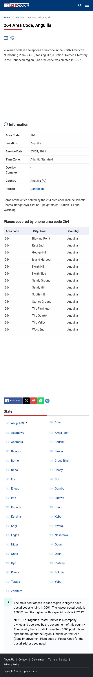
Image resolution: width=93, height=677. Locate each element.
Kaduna (16, 507)
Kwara (59, 526)
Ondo (14, 554)
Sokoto (59, 572)
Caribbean (37, 189)
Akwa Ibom (62, 433)
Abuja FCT (17, 423)
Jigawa (59, 498)
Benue (59, 451)
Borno (15, 460)
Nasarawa (61, 535)
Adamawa (17, 433)
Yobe (58, 581)
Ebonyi (59, 470)
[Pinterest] (33, 400)
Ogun (58, 544)
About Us (9, 659)
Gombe (59, 488)
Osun (58, 554)
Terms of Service (58, 659)
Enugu (15, 488)
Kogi (14, 526)
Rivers (15, 572)
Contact (23, 659)
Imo (13, 498)
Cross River (62, 460)
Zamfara (16, 591)
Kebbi (58, 516)
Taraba (15, 581)
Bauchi (59, 442)
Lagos (15, 535)
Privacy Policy (11, 664)
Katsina (16, 516)
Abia (58, 422)
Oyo (13, 563)
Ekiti (57, 479)
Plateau (60, 563)
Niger (14, 544)
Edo (13, 479)
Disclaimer (38, 659)
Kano (58, 507)
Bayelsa (16, 451)
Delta (14, 470)
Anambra (17, 442)
